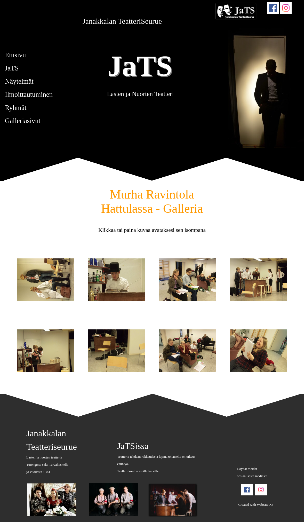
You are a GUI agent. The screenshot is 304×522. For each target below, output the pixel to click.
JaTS (139, 66)
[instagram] (286, 8)
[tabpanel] (122, 21)
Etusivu (15, 55)
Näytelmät (19, 81)
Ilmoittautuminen (29, 94)
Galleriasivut (23, 121)
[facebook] (273, 8)
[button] (45, 279)
